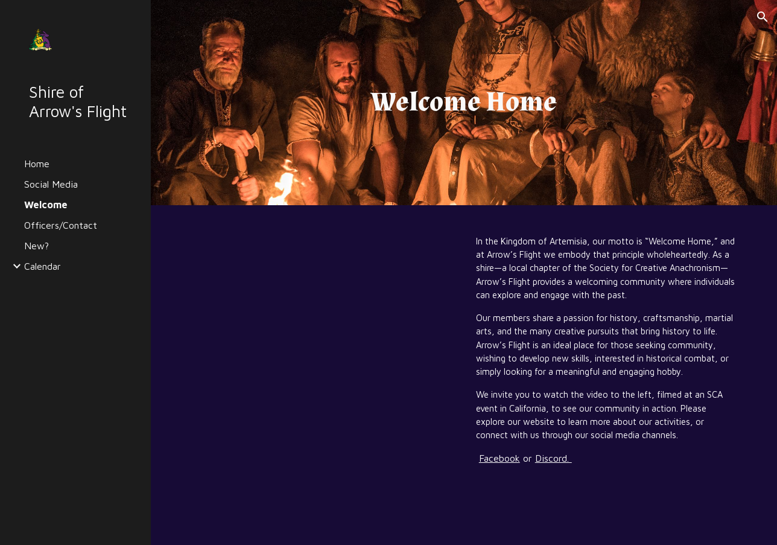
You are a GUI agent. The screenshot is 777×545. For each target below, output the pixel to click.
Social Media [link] (51, 184)
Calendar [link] (42, 266)
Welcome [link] (46, 204)
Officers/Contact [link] (60, 225)
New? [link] (36, 245)
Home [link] (36, 163)
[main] (464, 103)
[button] (762, 16)
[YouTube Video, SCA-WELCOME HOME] (322, 311)
